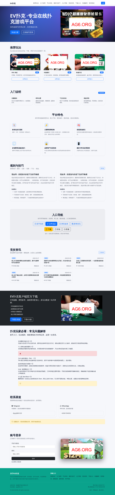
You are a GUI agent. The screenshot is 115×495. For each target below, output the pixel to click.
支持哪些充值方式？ (25, 341)
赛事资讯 (76, 224)
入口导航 (64, 3)
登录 (98, 3)
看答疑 (102, 168)
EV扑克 (13, 3)
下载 (48, 229)
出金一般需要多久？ (25, 369)
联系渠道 (91, 3)
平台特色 (49, 3)
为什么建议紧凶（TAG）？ (27, 358)
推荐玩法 (36, 3)
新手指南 (39, 224)
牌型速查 (63, 224)
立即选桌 (51, 224)
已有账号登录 (28, 32)
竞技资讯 (71, 3)
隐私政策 (55, 479)
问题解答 (85, 3)
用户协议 (67, 479)
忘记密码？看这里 (16, 462)
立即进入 (25, 79)
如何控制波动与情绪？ (25, 364)
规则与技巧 (57, 3)
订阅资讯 (101, 252)
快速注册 (15, 32)
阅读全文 (36, 266)
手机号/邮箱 (15, 443)
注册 (103, 3)
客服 (66, 229)
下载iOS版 (28, 319)
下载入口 (78, 3)
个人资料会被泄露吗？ (25, 347)
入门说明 (42, 3)
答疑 (57, 229)
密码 (13, 451)
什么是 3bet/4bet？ (25, 377)
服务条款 (61, 479)
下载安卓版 (16, 319)
